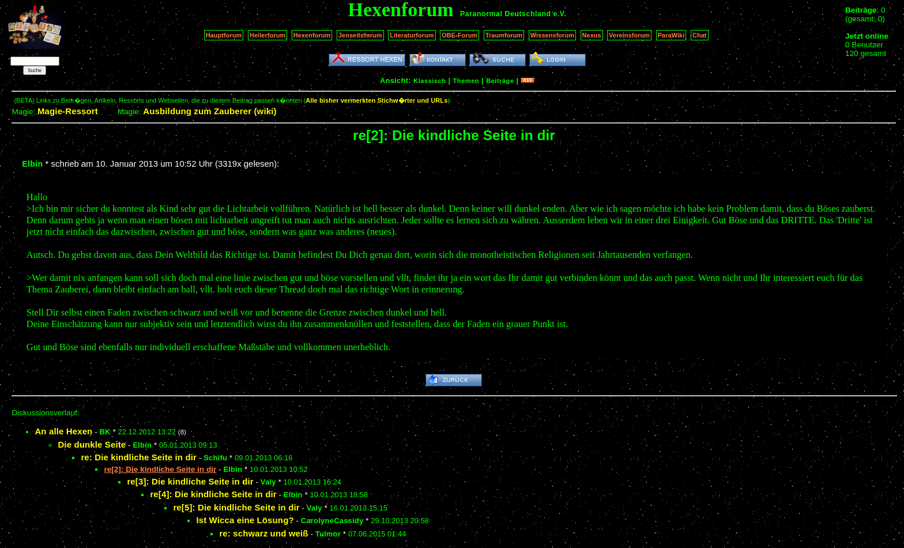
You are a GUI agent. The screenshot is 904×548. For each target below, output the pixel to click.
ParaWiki (671, 35)
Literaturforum (412, 35)
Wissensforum (552, 35)
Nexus (591, 35)
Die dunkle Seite (92, 444)
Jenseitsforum (360, 35)
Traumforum (504, 35)
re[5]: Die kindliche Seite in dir (236, 507)
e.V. (559, 14)
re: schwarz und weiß (263, 533)
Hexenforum (312, 35)
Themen (466, 80)
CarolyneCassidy (332, 520)
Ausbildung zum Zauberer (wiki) (209, 111)
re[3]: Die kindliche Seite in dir (190, 481)
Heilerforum (267, 35)
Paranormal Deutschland (505, 14)
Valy (268, 482)
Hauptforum (224, 35)
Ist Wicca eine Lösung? (244, 520)
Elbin (32, 163)
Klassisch (429, 80)
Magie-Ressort (67, 111)
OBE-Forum (459, 35)
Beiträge (500, 80)
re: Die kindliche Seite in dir (139, 457)
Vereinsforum (629, 35)
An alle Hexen (63, 431)
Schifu (215, 457)
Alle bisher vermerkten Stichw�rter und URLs (376, 100)
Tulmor (328, 534)
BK (105, 431)
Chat (699, 35)
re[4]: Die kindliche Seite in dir (213, 494)
